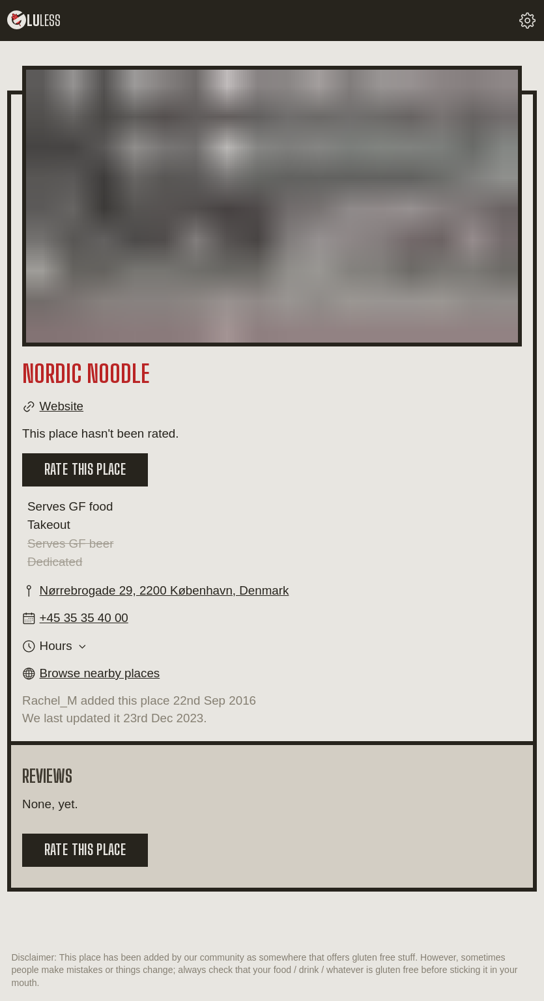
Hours (55, 646)
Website (61, 406)
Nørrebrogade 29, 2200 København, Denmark (164, 590)
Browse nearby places (100, 673)
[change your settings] (527, 20)
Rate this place (85, 469)
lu (34, 20)
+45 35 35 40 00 (84, 618)
